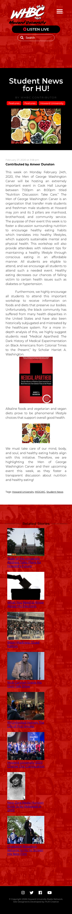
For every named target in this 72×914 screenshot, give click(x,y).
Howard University (51, 103)
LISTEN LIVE (38, 29)
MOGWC (40, 491)
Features (14, 103)
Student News (54, 491)
